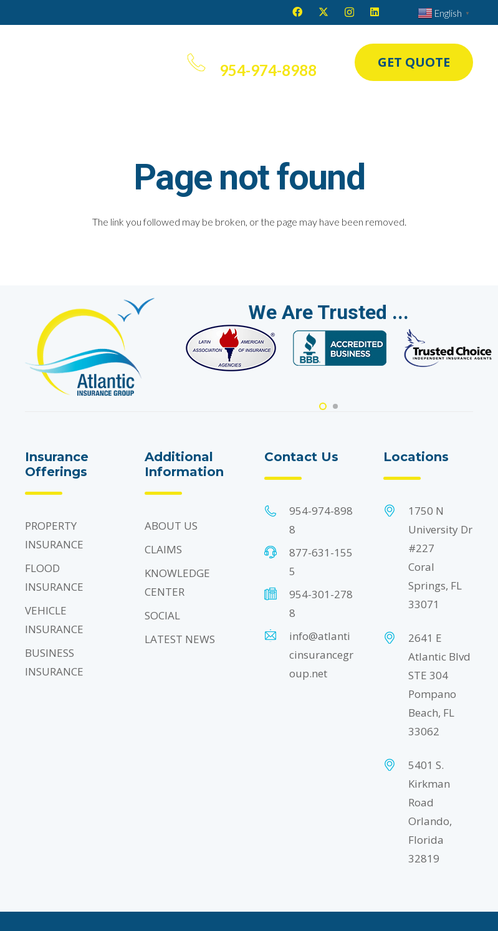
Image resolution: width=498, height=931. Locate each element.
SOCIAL (162, 615)
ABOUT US (171, 525)
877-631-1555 (321, 561)
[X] (323, 12)
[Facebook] (297, 12)
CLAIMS (163, 549)
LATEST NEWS (180, 639)
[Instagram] (349, 12)
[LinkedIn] (374, 12)
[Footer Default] (231, 348)
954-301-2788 (321, 603)
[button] (150, 62)
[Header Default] (73, 62)
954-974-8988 (321, 520)
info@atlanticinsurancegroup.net (321, 654)
